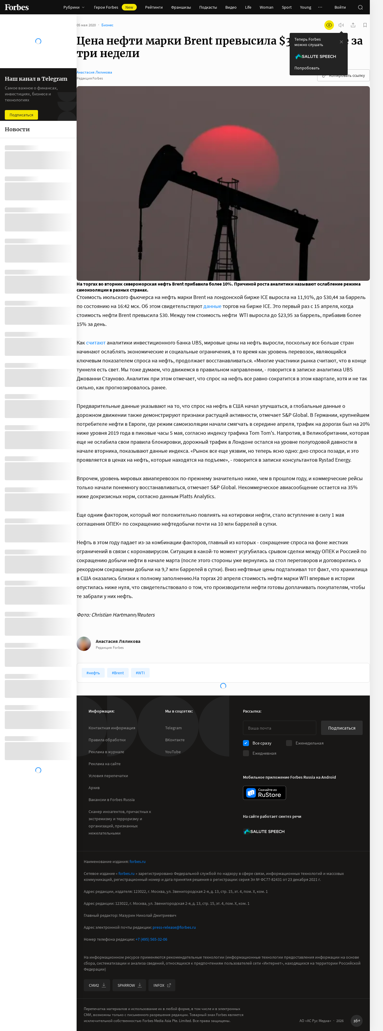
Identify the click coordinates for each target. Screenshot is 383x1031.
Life (248, 7)
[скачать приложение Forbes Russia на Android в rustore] (264, 793)
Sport (287, 7)
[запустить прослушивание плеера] (341, 25)
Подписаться (341, 728)
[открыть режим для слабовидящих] (329, 25)
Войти (340, 7)
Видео (231, 7)
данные (213, 306)
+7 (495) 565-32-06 (151, 939)
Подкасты (208, 7)
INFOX (162, 985)
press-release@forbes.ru (174, 927)
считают (96, 342)
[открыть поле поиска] (360, 7)
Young (305, 7)
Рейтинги (154, 7)
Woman (266, 7)
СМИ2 (97, 985)
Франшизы (181, 7)
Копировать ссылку (343, 75)
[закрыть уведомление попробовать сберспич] (341, 42)
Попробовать (307, 68)
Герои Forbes (115, 7)
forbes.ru (138, 861)
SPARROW (130, 985)
